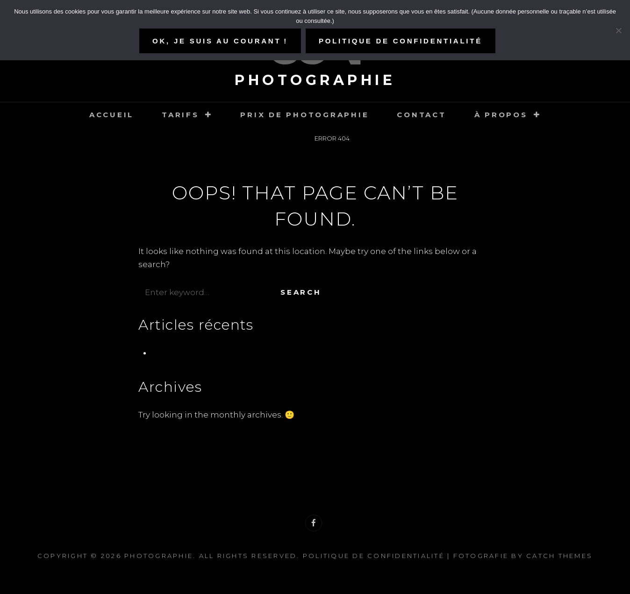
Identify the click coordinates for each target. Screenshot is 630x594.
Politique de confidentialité (373, 555)
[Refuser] (618, 30)
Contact (421, 114)
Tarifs (180, 114)
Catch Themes (559, 555)
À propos (501, 114)
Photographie (315, 80)
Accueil (111, 114)
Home (290, 138)
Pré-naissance (180, 352)
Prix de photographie (304, 114)
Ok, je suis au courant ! (220, 41)
